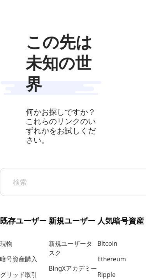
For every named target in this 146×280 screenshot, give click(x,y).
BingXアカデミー (73, 268)
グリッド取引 (18, 274)
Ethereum (111, 259)
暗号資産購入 (18, 259)
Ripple (106, 274)
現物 (6, 243)
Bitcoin (107, 243)
